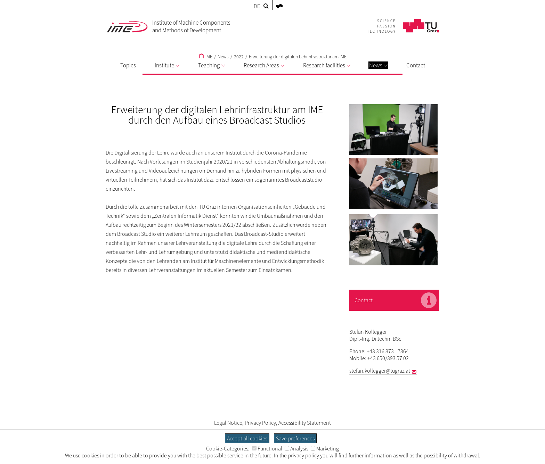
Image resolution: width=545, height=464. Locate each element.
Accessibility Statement (304, 422)
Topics (128, 65)
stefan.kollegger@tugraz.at (379, 370)
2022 (239, 56)
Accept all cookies (247, 438)
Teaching (211, 65)
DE (257, 5)
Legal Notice (228, 422)
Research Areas (264, 65)
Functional (267, 448)
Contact (415, 65)
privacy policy (303, 455)
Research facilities (326, 65)
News (378, 65)
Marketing (325, 448)
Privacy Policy (260, 422)
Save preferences (295, 438)
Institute (167, 65)
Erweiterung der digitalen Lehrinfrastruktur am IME (298, 56)
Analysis (296, 448)
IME (205, 56)
